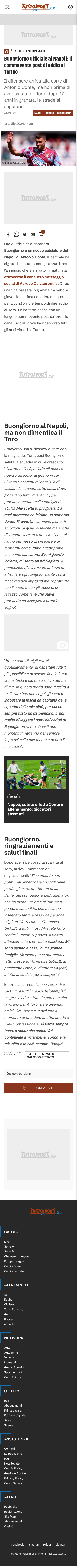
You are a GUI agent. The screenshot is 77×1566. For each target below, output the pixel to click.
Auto (7, 1347)
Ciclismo (9, 1304)
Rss (6, 1400)
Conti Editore (12, 1377)
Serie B (9, 1251)
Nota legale (12, 1463)
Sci (6, 1294)
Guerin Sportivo (14, 1367)
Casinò (8, 1526)
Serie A (9, 1246)
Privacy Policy (13, 1478)
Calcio (18, 51)
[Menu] (7, 7)
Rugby (8, 1299)
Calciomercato (35, 51)
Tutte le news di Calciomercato (41, 1055)
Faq (6, 1458)
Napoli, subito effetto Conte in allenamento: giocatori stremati (35, 809)
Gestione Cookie (15, 1473)
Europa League (14, 1261)
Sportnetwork (13, 1372)
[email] (33, 234)
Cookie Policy (13, 1468)
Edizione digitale (14, 1415)
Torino (50, 113)
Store (7, 1420)
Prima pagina (13, 1410)
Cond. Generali (14, 1483)
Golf (7, 1314)
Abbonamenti (13, 1405)
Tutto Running (13, 1309)
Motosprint (11, 1362)
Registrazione (13, 1511)
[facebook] (8, 234)
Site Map (10, 1516)
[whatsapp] (16, 234)
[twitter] (25, 234)
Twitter (47, 1544)
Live (7, 1241)
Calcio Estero (13, 1266)
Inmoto (9, 1357)
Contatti (9, 1448)
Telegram (60, 1544)
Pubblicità (10, 1506)
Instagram (33, 1544)
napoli (38, 113)
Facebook (17, 1544)
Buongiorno (64, 113)
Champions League (16, 1256)
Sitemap (9, 1425)
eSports (9, 1324)
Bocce (8, 1319)
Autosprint (11, 1352)
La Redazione (13, 1453)
